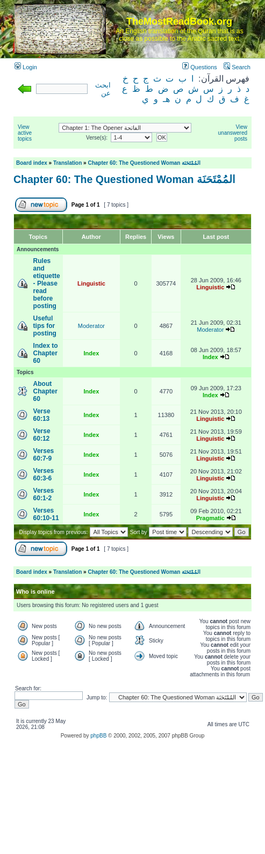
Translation (67, 163)
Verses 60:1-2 (43, 494)
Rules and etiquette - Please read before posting (46, 283)
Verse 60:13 (42, 414)
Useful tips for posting (44, 326)
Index (91, 353)
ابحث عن (103, 89)
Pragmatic (210, 518)
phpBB (98, 736)
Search (237, 67)
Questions (199, 67)
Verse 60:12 (42, 434)
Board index (31, 163)
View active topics (25, 133)
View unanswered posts (232, 133)
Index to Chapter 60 (45, 353)
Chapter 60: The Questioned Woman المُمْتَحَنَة (144, 163)
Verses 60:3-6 (43, 474)
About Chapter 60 (45, 391)
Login (26, 67)
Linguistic (91, 283)
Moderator (91, 326)
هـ (166, 99)
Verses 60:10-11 (46, 514)
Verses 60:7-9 (43, 454)
